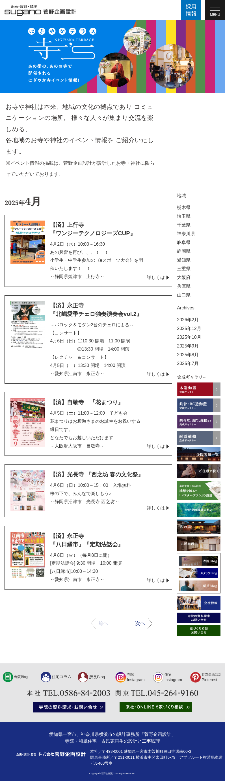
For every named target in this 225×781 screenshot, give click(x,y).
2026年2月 (188, 319)
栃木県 (184, 207)
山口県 (184, 294)
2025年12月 (189, 328)
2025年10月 (189, 337)
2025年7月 (188, 363)
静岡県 (184, 251)
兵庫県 (184, 286)
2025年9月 (188, 346)
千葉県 (184, 225)
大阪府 (184, 277)
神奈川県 (186, 233)
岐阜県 (184, 242)
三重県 (184, 268)
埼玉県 (184, 216)
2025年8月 (188, 354)
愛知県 (184, 260)
